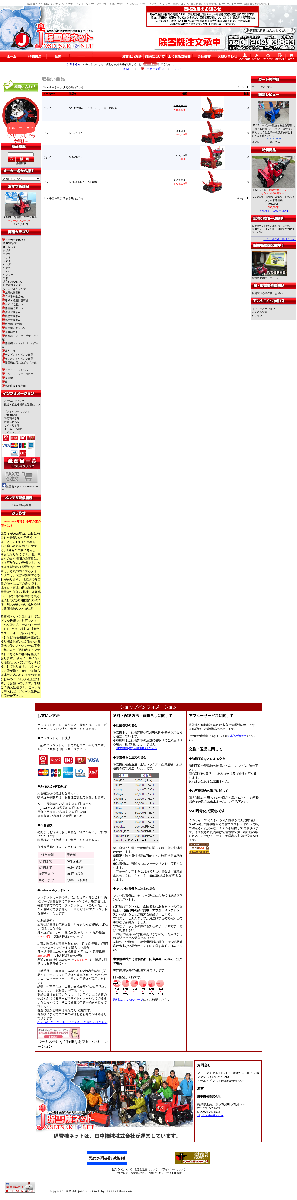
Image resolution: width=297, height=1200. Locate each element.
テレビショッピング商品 (17, 354)
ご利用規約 (10, 415)
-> (13, 240)
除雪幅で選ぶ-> (12, 308)
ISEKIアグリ (10, 243)
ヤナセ (7, 267)
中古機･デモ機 (12, 324)
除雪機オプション (14, 328)
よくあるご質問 (13, 428)
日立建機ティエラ (13, 285)
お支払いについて (14, 401)
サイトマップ (11, 432)
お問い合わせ (11, 421)
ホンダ (7, 264)
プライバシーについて (17, 411)
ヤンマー (8, 274)
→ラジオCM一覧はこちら (279, 239)
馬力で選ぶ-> (11, 320)
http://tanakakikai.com (210, 1115)
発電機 (7, 377)
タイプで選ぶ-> (12, 304)
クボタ (7, 250)
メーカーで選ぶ (152, 68)
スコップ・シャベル (15, 370)
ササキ (7, 257)
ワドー (7, 278)
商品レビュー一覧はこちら (267, 142)
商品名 (73, 93)
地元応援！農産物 (14, 385)
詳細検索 (21, 163)
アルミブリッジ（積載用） (19, 373)
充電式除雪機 (11, 292)
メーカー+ (49, 93)
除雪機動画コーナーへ (269, 276)
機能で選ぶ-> (11, 316)
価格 (184, 93)
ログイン (257, 315)
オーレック (9, 246)
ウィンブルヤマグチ (14, 288)
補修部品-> (10, 332)
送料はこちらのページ (128, 999)
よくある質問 (259, 312)
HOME (126, 68)
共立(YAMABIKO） (14, 281)
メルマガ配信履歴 (21, 505)
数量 (246, 93)
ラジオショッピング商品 (17, 358)
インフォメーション (263, 308)
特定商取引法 (11, 418)
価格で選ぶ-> (11, 312)
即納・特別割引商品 (15, 300)
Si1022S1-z (75, 132)
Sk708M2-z (75, 157)
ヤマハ (7, 271)
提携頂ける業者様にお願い (267, 293)
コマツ (7, 253)
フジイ (178, 68)
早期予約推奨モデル (15, 296)
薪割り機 (8, 350)
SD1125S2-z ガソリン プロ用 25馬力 (93, 108)
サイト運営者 (11, 425)
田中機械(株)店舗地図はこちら (136, 748)
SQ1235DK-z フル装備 (83, 182)
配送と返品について (146, 1169)
